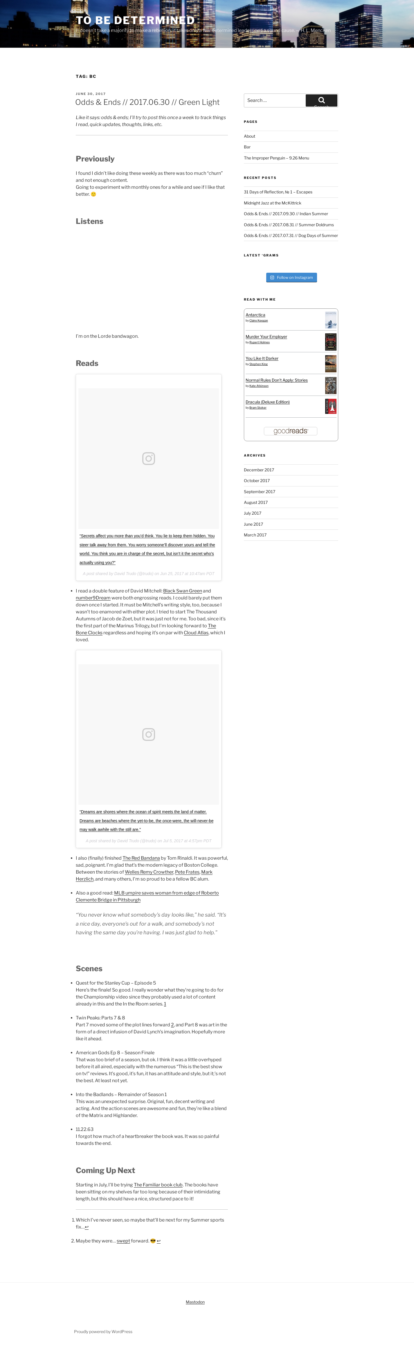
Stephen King (258, 364)
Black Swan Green (182, 591)
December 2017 (259, 469)
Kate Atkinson (259, 385)
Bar (247, 146)
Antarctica (255, 314)
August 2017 (256, 502)
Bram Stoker (258, 407)
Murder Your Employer (266, 336)
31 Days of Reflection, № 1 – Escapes (278, 191)
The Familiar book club (158, 1185)
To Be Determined (135, 20)
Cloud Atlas (196, 632)
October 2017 (257, 480)
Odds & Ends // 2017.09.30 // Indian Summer (286, 213)
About (249, 136)
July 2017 (252, 513)
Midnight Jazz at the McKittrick (272, 202)
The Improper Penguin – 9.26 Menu (276, 157)
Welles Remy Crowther (149, 872)
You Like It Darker (262, 358)
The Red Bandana (141, 858)
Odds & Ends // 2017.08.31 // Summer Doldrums (289, 224)
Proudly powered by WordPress (103, 1331)
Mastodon (195, 1301)
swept (123, 1241)
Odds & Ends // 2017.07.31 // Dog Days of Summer (291, 235)
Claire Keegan (258, 320)
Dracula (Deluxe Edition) (268, 401)
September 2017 (259, 491)
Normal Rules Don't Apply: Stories (277, 380)
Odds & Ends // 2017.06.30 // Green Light (147, 102)
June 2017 (253, 524)
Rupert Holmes (259, 342)
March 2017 (255, 534)
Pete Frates (187, 872)
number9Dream (93, 598)
